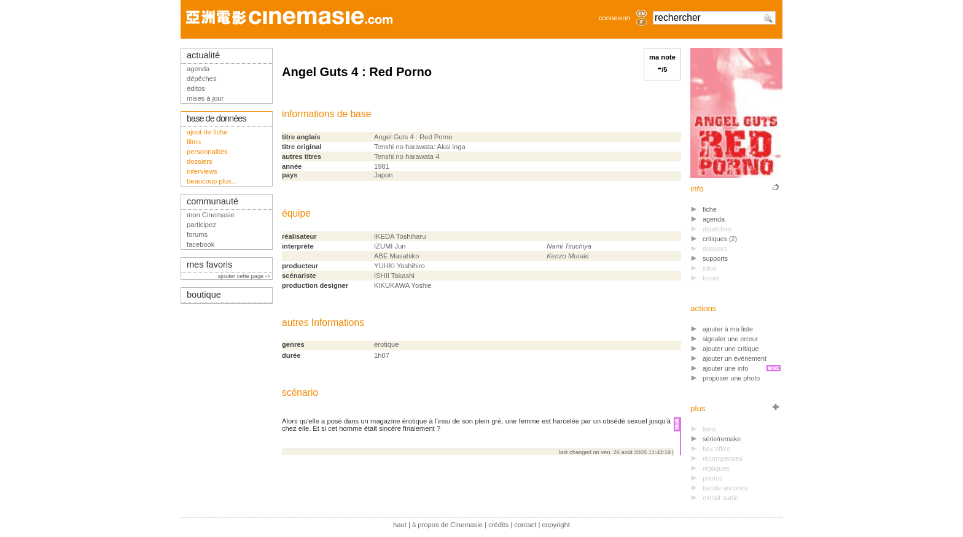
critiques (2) (720, 238)
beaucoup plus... (212, 181)
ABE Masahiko (396, 256)
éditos (196, 88)
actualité (203, 55)
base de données (216, 118)
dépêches (202, 78)
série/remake (722, 438)
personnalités (207, 151)
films (194, 141)
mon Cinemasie (211, 214)
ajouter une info (725, 368)
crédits (498, 524)
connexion (614, 17)
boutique (204, 294)
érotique (386, 344)
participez (201, 224)
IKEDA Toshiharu (400, 236)
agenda (714, 219)
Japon (383, 175)
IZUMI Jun (390, 246)
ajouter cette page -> (245, 276)
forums (197, 234)
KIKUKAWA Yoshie (403, 285)
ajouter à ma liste (728, 329)
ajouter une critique (730, 348)
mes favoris (209, 264)
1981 (381, 166)
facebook (200, 244)
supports (715, 258)
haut (400, 524)
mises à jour (205, 98)
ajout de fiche (207, 132)
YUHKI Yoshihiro (399, 265)
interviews (202, 171)
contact (525, 524)
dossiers (199, 161)
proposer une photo (731, 378)
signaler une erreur (730, 338)
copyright (555, 524)
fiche (710, 209)
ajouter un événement (734, 358)
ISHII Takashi (394, 275)
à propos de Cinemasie (447, 524)
